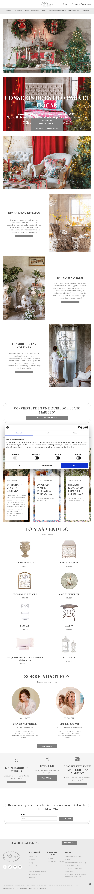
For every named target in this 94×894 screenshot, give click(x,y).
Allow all (74, 465)
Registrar (66, 818)
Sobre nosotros (47, 746)
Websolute (87, 884)
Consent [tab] (19, 433)
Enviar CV (50, 859)
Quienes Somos (74, 11)
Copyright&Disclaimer (8, 888)
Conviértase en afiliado (55, 862)
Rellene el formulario (47, 418)
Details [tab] (47, 433)
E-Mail (23, 815)
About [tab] (75, 433)
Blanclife (19, 11)
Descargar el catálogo (47, 778)
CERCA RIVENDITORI (47, 123)
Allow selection (47, 465)
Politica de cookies (33, 888)
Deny (19, 465)
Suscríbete (69, 843)
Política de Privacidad (21, 888)
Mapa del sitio (42, 888)
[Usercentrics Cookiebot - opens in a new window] (79, 427)
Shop (44, 11)
